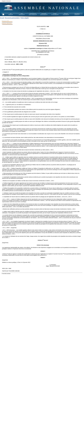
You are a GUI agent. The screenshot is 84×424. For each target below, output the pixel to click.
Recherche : (67, 1)
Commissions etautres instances (33, 14)
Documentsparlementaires (44, 14)
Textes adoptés (25, 18)
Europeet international (55, 14)
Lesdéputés (10, 14)
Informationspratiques (77, 14)
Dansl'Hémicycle (22, 14)
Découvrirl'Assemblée (66, 14)
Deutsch (9, 1)
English (4, 1)
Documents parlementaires (12, 18)
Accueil (2, 18)
